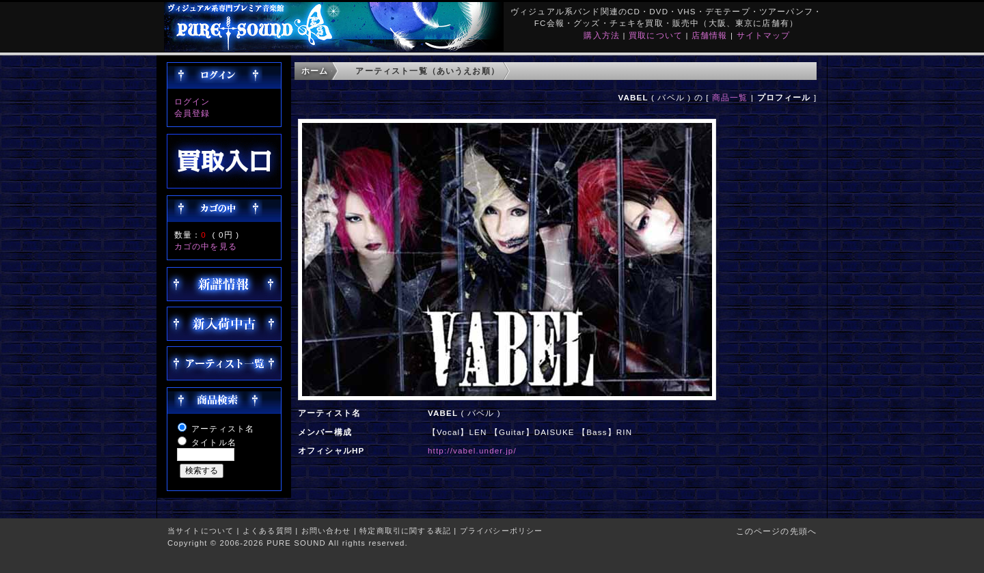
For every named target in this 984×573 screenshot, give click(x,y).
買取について (656, 35)
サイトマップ (764, 35)
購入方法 (602, 35)
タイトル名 (213, 442)
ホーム (314, 70)
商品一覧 (730, 97)
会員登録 (192, 113)
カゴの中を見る (205, 246)
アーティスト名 (222, 428)
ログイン (192, 101)
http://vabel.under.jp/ (472, 450)
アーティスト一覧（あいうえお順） (427, 70)
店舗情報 (710, 35)
